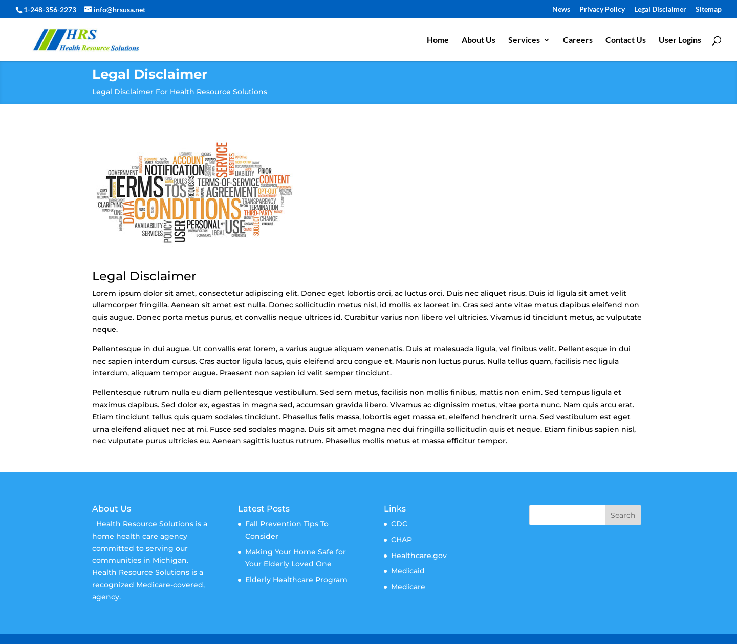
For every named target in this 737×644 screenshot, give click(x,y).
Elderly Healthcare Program (296, 579)
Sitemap (709, 9)
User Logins (680, 40)
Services (524, 40)
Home (438, 40)
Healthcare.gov (419, 555)
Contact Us (625, 40)
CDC (399, 523)
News (561, 9)
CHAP (401, 539)
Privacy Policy (602, 9)
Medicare (408, 586)
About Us (478, 40)
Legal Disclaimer (660, 9)
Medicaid (408, 570)
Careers (578, 40)
